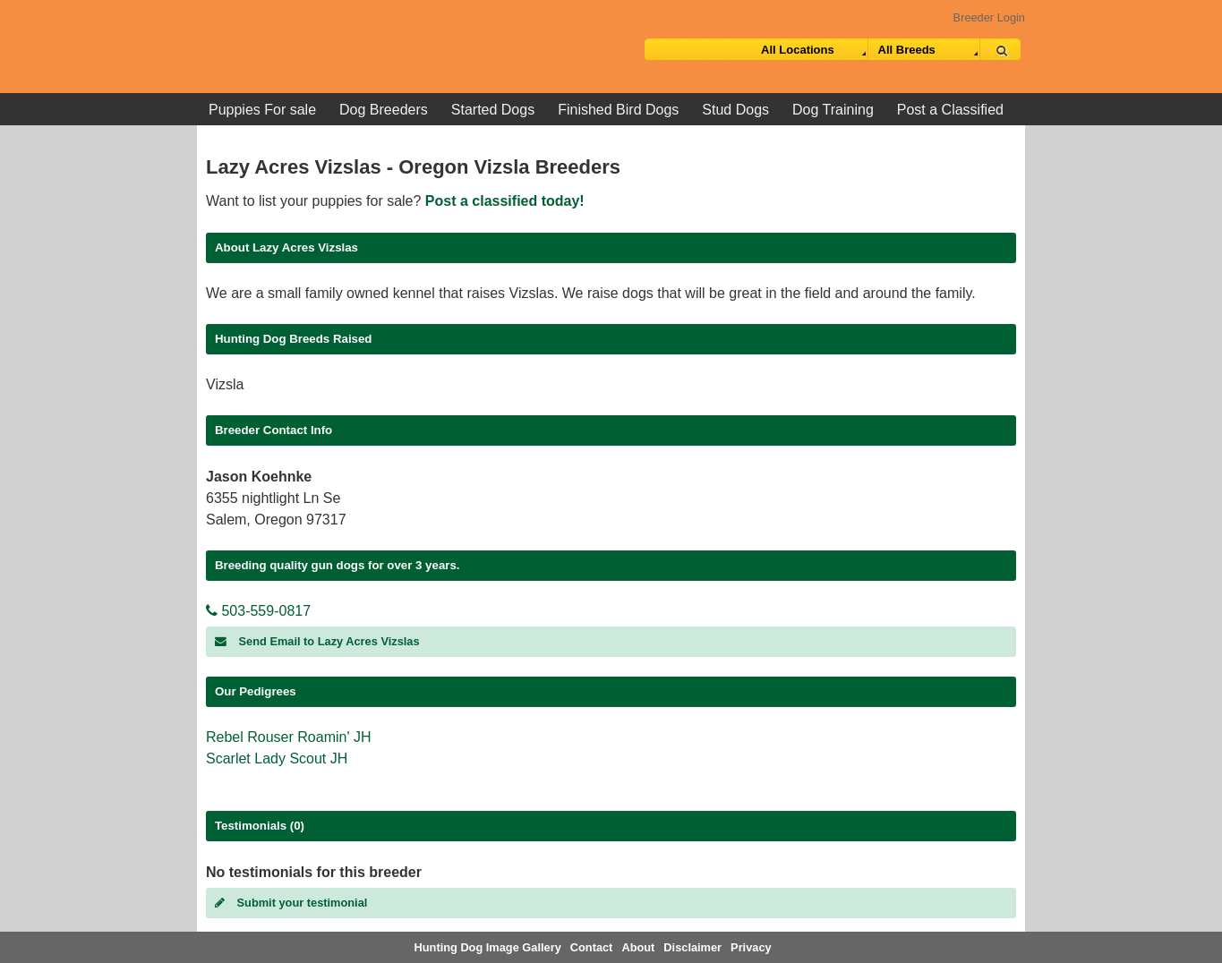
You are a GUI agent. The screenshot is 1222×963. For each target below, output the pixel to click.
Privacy (751, 947)
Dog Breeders (383, 109)
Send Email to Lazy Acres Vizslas (317, 641)
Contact (591, 947)
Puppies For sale (262, 109)
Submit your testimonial (291, 902)
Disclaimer (692, 947)
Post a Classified (950, 109)
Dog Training (833, 109)
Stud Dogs (735, 109)
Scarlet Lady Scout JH (276, 758)
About (637, 947)
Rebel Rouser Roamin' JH (288, 737)
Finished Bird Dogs (618, 109)
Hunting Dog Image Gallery (487, 947)
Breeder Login (989, 17)
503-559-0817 (258, 610)
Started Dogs (492, 109)
